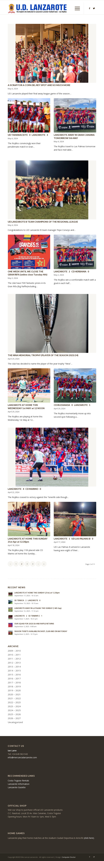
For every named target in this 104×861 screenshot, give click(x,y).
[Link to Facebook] (89, 8)
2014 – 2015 (14, 670)
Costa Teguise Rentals (18, 780)
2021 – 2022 (14, 698)
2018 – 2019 (14, 686)
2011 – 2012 (14, 658)
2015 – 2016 (14, 674)
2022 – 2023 (14, 702)
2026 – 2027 (14, 718)
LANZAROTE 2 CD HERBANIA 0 (71, 271)
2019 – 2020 (14, 690)
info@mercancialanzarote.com (22, 757)
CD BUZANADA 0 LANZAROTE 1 (72, 405)
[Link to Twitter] (94, 8)
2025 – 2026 (14, 714)
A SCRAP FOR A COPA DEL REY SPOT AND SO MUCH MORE (39, 85)
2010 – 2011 (14, 654)
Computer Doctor (69, 857)
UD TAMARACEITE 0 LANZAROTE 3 (28, 135)
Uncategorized (15, 722)
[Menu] (76, 8)
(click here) (89, 838)
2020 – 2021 (14, 694)
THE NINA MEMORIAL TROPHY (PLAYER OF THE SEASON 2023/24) (43, 355)
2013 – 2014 (14, 666)
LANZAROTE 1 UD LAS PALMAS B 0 (73, 538)
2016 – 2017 (14, 678)
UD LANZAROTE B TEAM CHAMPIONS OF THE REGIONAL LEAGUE (43, 221)
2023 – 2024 (14, 706)
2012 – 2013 (14, 662)
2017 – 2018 (14, 682)
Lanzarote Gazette (17, 787)
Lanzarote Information (18, 784)
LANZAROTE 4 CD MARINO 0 (24, 489)
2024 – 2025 (14, 710)
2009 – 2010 (14, 650)
